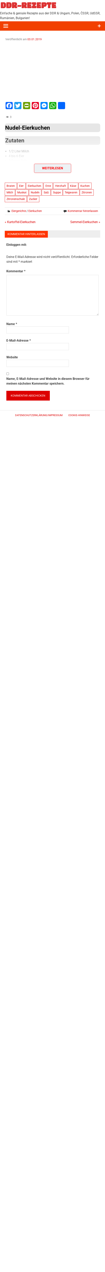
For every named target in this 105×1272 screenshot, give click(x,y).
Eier (21, 185)
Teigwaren (71, 192)
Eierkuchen (34, 185)
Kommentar (15, 271)
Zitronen (87, 192)
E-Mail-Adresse (18, 340)
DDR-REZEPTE (28, 5)
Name (11, 324)
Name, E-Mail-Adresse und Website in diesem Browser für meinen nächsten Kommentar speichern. (48, 381)
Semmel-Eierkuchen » (85, 222)
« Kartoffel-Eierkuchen (20, 222)
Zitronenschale (16, 199)
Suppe (57, 192)
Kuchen (85, 185)
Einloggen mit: (16, 245)
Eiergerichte (19, 211)
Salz (46, 192)
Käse (73, 185)
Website (12, 357)
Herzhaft (60, 185)
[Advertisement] (52, 71)
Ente (48, 185)
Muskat (22, 192)
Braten (11, 185)
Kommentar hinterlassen (83, 211)
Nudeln (35, 192)
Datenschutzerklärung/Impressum (39, 415)
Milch (10, 192)
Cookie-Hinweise (79, 415)
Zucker (33, 199)
